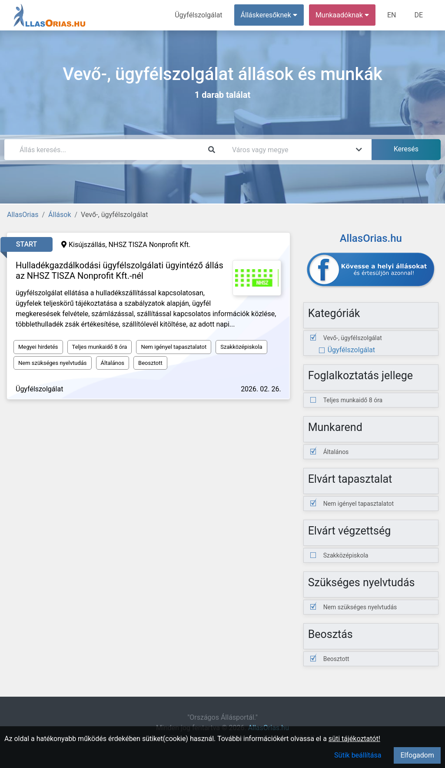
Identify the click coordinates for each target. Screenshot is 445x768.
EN (391, 15)
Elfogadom (417, 755)
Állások (59, 214)
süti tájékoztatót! (354, 739)
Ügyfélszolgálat (198, 15)
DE (418, 15)
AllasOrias (22, 214)
